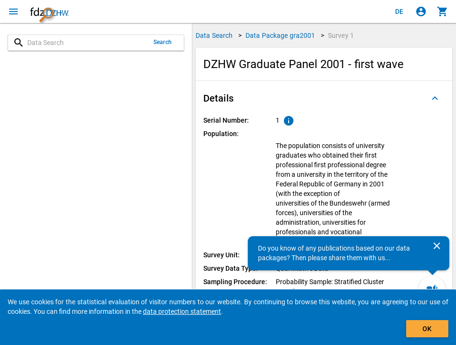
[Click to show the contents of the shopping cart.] (442, 11)
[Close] (436, 245)
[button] (323, 98)
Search (162, 42)
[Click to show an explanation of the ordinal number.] (288, 120)
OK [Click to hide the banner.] (427, 329)
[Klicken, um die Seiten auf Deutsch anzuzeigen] (399, 11)
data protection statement (182, 311)
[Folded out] (434, 98)
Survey (341, 35)
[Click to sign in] (421, 11)
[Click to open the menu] (13, 11)
